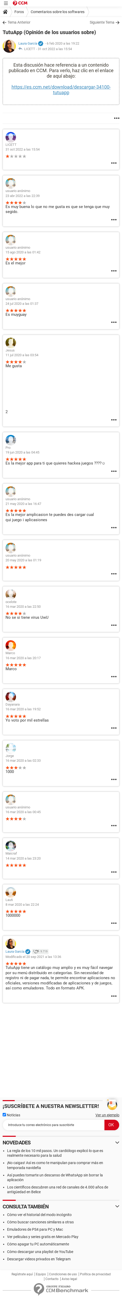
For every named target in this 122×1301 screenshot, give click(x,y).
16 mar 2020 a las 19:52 (23, 709)
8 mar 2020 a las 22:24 (22, 905)
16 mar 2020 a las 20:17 (23, 658)
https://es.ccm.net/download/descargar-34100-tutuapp (61, 89)
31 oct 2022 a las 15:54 (55, 49)
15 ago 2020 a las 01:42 (23, 252)
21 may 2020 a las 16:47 (23, 504)
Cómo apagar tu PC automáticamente (38, 1244)
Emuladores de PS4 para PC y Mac (35, 1229)
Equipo (41, 1274)
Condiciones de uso (63, 1274)
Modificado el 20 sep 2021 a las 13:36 (33, 957)
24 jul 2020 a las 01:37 (22, 304)
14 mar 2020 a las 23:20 (23, 858)
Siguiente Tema (102, 22)
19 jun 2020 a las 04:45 (22, 452)
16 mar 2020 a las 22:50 (23, 607)
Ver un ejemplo (107, 1115)
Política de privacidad (95, 1274)
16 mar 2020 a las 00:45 (23, 812)
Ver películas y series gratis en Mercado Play (42, 1237)
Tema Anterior (19, 22)
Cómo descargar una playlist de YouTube (40, 1252)
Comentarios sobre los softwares (57, 12)
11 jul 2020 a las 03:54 (22, 355)
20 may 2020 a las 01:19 (23, 560)
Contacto (52, 1279)
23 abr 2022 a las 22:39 (23, 196)
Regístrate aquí (22, 1274)
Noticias (11, 1115)
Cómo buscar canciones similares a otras (40, 1222)
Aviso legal (69, 1279)
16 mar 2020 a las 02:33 (23, 761)
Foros (19, 12)
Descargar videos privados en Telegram (39, 1259)
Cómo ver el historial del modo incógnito (39, 1215)
